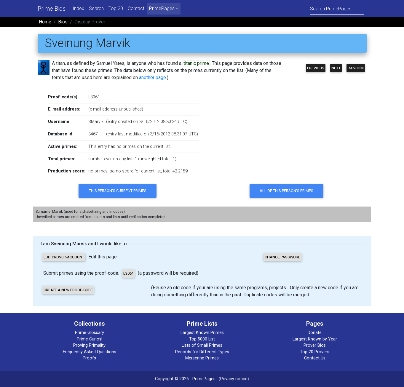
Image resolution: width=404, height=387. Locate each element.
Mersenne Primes (202, 358)
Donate (315, 332)
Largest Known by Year (315, 339)
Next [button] (336, 68)
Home (45, 22)
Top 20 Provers (314, 351)
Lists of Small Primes (202, 345)
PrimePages (203, 378)
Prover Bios (315, 345)
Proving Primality (89, 345)
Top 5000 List (202, 339)
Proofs (89, 358)
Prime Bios (52, 8)
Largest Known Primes (202, 332)
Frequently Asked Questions (89, 351)
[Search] (337, 8)
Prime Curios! (89, 339)
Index (78, 8)
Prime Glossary (89, 332)
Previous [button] (315, 68)
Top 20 (115, 8)
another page (152, 77)
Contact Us (314, 358)
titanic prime (196, 63)
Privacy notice (233, 378)
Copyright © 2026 (172, 378)
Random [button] (356, 68)
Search (96, 8)
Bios (63, 22)
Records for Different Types (202, 351)
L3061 (94, 97)
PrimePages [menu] (162, 8)
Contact (136, 8)
